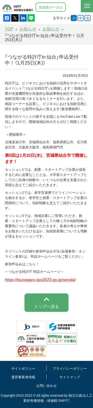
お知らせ (28, 29)
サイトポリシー (23, 368)
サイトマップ (69, 376)
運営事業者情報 (23, 376)
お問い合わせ (46, 385)
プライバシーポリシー (70, 368)
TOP (9, 29)
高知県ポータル (51, 7)
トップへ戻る (46, 306)
